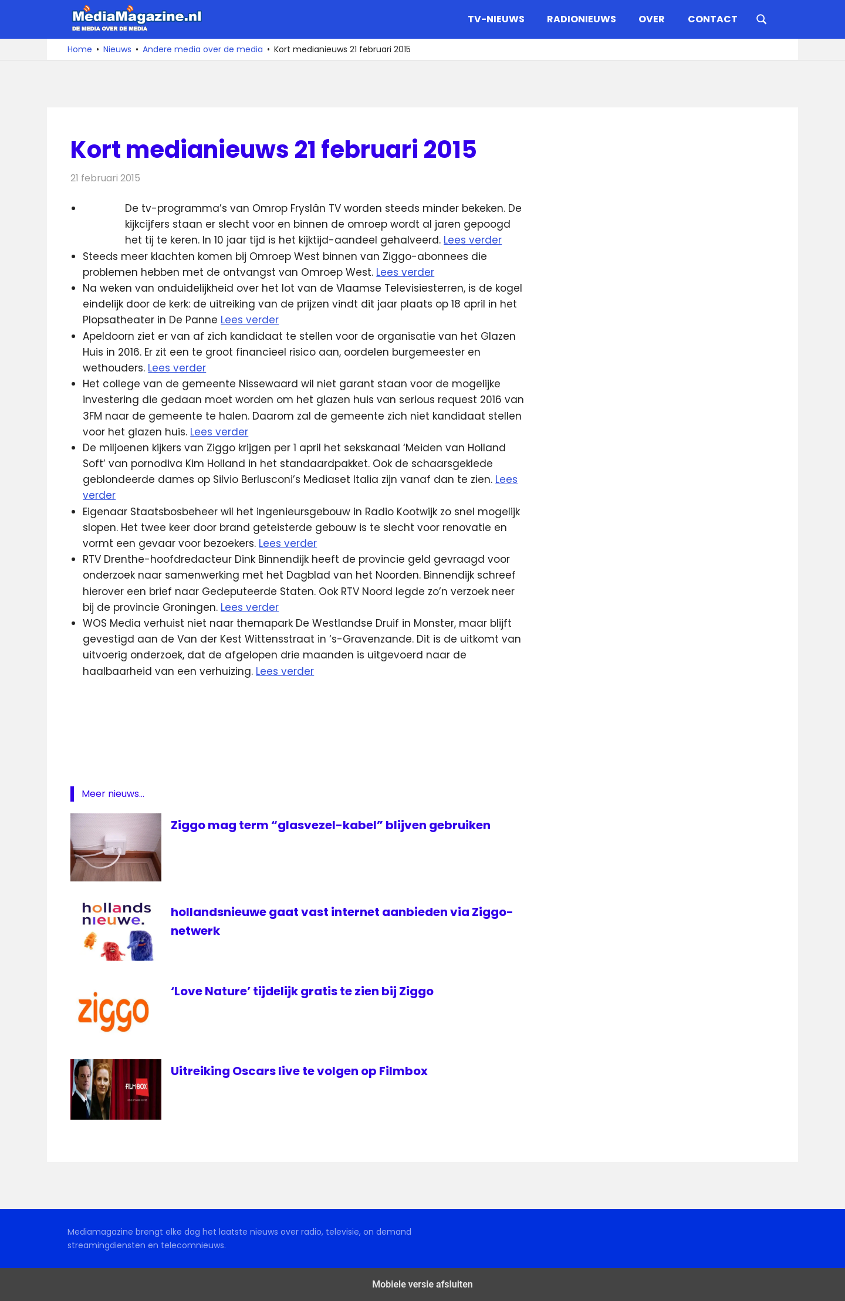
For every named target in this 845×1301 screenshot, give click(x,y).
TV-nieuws (496, 19)
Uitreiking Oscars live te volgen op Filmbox (299, 1071)
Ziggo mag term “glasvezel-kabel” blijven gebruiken (331, 825)
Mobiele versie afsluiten (422, 1284)
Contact (713, 19)
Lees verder (473, 240)
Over (651, 19)
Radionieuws (581, 19)
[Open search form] (762, 18)
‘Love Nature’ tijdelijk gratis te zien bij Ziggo (302, 991)
